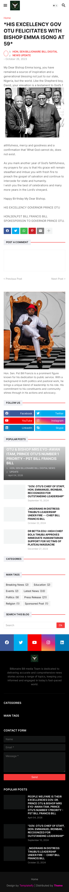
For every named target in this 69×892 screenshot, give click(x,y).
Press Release (35, 597)
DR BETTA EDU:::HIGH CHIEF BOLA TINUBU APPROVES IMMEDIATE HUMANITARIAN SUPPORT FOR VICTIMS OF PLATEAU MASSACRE (45, 537)
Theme (58, 885)
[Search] (30, 625)
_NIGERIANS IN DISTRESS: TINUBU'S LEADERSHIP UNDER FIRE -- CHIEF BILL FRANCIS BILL (44, 513)
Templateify (27, 885)
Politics (12, 597)
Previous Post (14, 278)
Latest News (34, 591)
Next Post (57, 278)
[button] (5, 5)
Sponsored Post (36, 603)
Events (12, 591)
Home (7, 18)
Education (42, 585)
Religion (13, 603)
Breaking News (17, 585)
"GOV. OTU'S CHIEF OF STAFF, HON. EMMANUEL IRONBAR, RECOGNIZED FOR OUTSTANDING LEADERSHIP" (46, 491)
